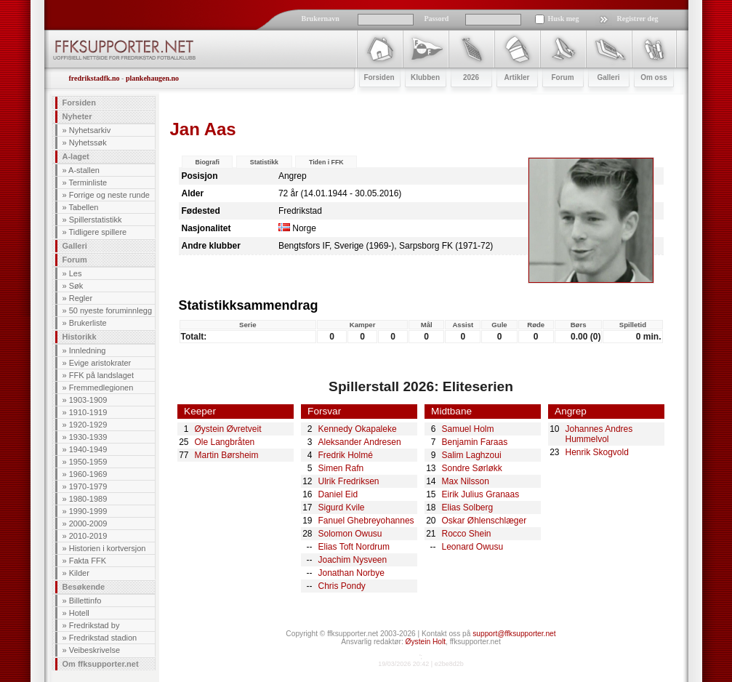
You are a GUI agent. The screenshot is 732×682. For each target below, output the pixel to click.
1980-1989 (88, 498)
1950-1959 (88, 461)
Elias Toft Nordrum (354, 547)
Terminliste (87, 182)
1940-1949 (88, 449)
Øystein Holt (426, 642)
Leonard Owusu (473, 547)
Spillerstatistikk (95, 219)
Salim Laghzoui (472, 455)
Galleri (75, 245)
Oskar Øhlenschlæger (484, 520)
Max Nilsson (465, 481)
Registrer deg (638, 19)
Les (75, 273)
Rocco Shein (466, 534)
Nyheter (77, 116)
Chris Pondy (342, 586)
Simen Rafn (341, 468)
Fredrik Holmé (345, 455)
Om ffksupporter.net (101, 663)
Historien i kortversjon (107, 548)
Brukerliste (88, 322)
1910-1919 (88, 412)
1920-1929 (88, 424)
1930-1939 (88, 437)
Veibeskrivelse (94, 650)
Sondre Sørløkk (472, 468)
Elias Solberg (468, 507)
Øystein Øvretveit (228, 429)
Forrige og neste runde (109, 194)
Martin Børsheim (227, 455)
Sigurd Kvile (341, 507)
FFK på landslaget (101, 375)
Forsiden (79, 102)
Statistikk (264, 162)
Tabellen (83, 207)
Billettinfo (85, 600)
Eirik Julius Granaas (481, 494)
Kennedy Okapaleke (357, 429)
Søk (76, 285)
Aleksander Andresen (359, 442)
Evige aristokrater (100, 362)
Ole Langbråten (225, 442)
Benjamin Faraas (475, 442)
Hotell (79, 613)
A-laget (76, 156)
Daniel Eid (338, 494)
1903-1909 (88, 400)
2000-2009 (88, 523)
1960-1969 (88, 474)
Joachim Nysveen (352, 560)
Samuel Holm (468, 429)
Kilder (79, 573)
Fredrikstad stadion (103, 637)
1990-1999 (88, 511)
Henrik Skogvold (597, 452)
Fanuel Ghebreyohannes (366, 520)
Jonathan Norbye (351, 573)
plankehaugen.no (152, 78)
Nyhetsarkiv (89, 130)
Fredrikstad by (94, 625)
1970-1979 (88, 486)
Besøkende (84, 586)
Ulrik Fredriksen (348, 481)
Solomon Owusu (350, 534)
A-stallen (84, 170)
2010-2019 (88, 535)
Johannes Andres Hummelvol (599, 434)
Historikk (80, 336)
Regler (80, 298)
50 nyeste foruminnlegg (110, 310)
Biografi (208, 162)
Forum (75, 259)
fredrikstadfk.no (94, 78)
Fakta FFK (87, 560)
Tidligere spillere (97, 232)
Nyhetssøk (88, 142)
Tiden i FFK (326, 162)
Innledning (87, 350)
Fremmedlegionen (101, 387)
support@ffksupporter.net (513, 634)
